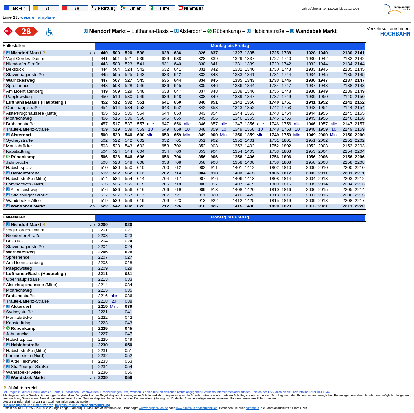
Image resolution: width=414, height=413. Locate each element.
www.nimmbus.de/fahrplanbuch (197, 408)
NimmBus (252, 408)
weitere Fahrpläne (37, 17)
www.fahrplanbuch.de (153, 408)
